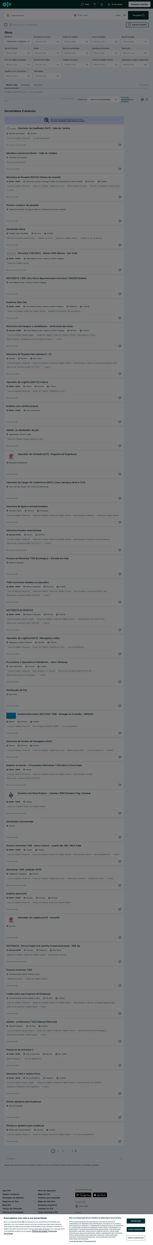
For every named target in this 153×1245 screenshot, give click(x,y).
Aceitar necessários (136, 1229)
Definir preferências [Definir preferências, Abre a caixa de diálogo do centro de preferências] (136, 1238)
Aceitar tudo (136, 1221)
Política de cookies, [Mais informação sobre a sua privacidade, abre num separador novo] (40, 1231)
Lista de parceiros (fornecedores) (82, 1241)
